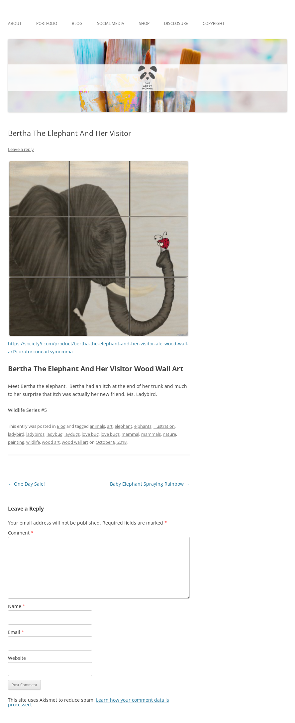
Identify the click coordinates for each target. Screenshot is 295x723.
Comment (21, 533)
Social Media (110, 23)
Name (16, 606)
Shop (144, 23)
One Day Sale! (26, 484)
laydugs (72, 434)
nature (169, 434)
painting (16, 442)
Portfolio (46, 23)
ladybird (16, 434)
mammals (151, 434)
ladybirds (35, 434)
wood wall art (75, 442)
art (110, 426)
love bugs (110, 434)
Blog (77, 23)
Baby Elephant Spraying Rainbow (150, 484)
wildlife (33, 442)
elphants (142, 426)
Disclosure (176, 23)
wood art (51, 442)
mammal (130, 434)
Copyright (214, 23)
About (15, 23)
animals (97, 426)
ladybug (54, 434)
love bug (90, 434)
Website (17, 658)
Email (16, 632)
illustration (164, 426)
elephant (123, 426)
